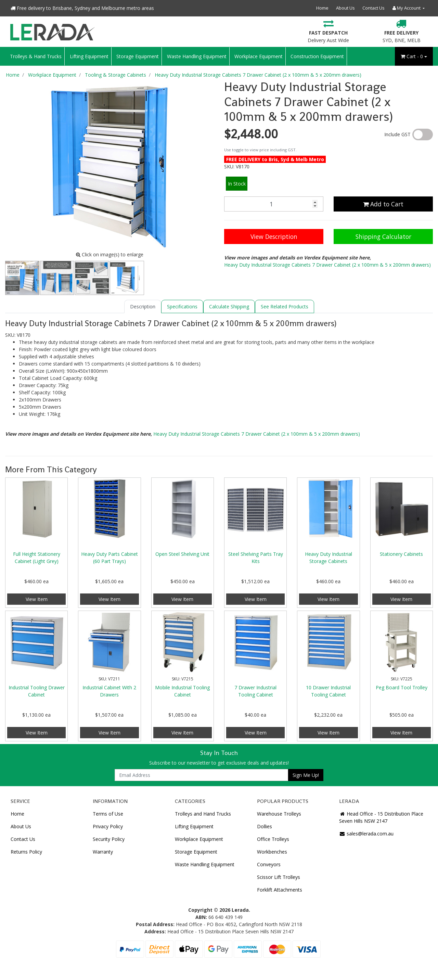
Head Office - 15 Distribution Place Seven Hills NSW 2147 (381, 817)
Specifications (182, 306)
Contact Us (373, 8)
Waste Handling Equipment (197, 56)
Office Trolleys (273, 839)
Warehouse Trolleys (279, 813)
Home (322, 8)
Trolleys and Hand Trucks (203, 813)
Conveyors (269, 864)
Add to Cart (383, 204)
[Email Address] (201, 775)
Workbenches (272, 851)
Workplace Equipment (258, 56)
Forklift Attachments (279, 889)
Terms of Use (108, 813)
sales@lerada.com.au (366, 833)
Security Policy (109, 839)
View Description (273, 236)
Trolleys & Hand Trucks (36, 56)
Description (142, 306)
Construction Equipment (317, 56)
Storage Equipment (137, 56)
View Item (37, 599)
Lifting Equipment (89, 56)
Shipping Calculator (383, 236)
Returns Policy (26, 851)
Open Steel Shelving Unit (182, 554)
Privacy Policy (108, 826)
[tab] (142, 306)
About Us (345, 8)
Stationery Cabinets (401, 554)
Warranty (103, 851)
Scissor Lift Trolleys (278, 877)
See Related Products (284, 306)
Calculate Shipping (229, 306)
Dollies (264, 826)
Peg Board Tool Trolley (401, 687)
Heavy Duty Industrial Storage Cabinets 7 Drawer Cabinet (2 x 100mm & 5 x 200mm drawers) (327, 264)
